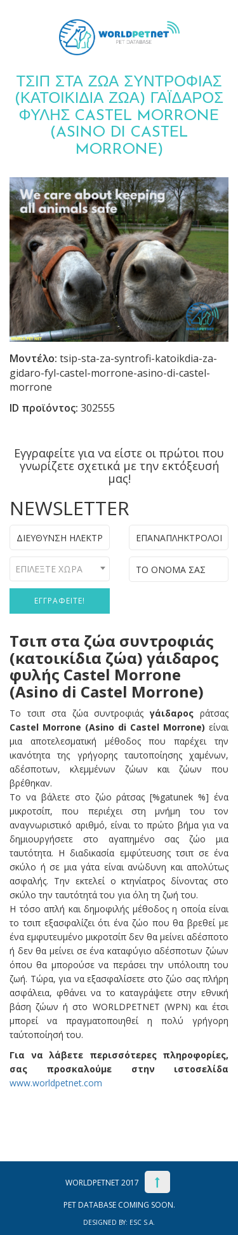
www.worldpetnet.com (56, 1083)
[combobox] (60, 569)
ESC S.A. (142, 1222)
